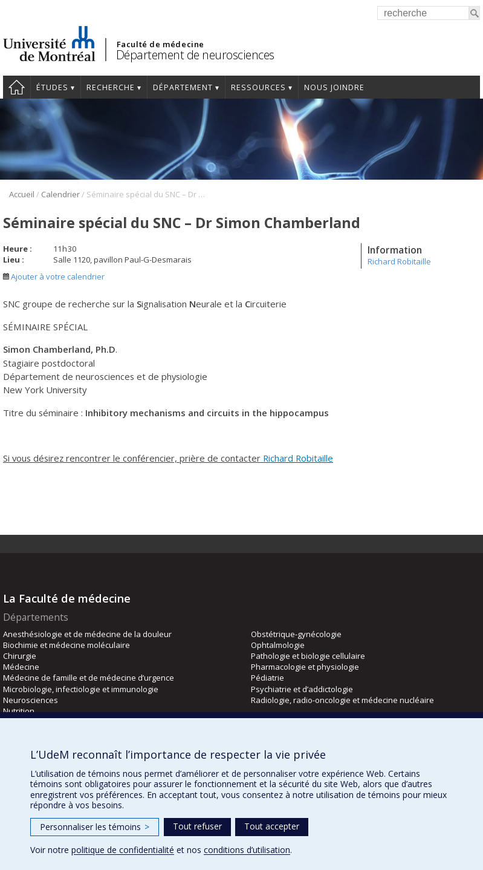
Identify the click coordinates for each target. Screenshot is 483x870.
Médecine (21, 666)
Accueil (16, 87)
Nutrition (18, 710)
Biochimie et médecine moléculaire (66, 644)
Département (183, 87)
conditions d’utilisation (247, 849)
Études (52, 87)
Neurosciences (30, 700)
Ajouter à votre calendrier (54, 276)
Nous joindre (334, 87)
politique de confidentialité (122, 849)
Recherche (110, 87)
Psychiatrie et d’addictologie (302, 689)
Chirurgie (19, 655)
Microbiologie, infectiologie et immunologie (80, 689)
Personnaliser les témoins (94, 826)
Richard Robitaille (399, 261)
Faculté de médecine (160, 44)
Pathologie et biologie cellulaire (308, 655)
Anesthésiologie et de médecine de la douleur (87, 634)
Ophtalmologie (278, 644)
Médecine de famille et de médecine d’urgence (88, 677)
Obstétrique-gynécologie (296, 634)
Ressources (258, 87)
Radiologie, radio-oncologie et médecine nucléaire (342, 700)
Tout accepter (271, 826)
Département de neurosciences (195, 55)
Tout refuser (197, 826)
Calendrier (60, 194)
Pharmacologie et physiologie (305, 666)
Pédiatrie (267, 677)
